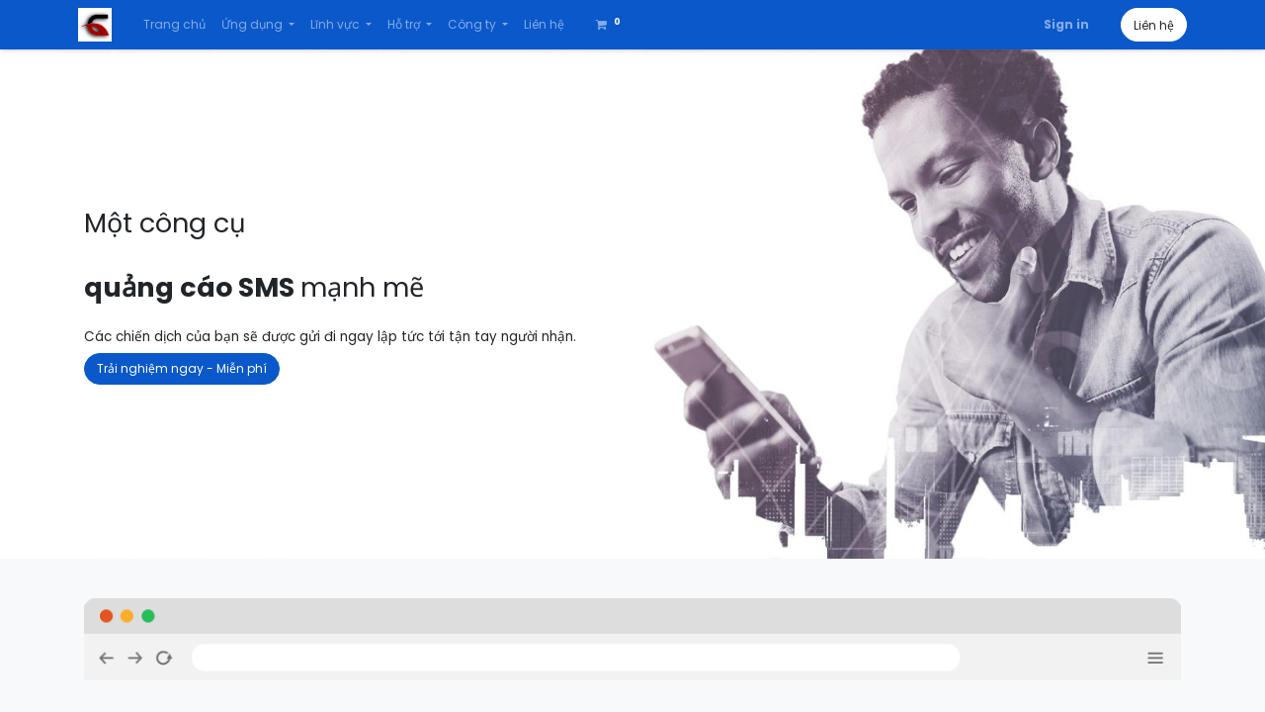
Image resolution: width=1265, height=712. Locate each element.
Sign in (1060, 24)
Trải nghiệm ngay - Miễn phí (182, 368)
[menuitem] (180, 25)
